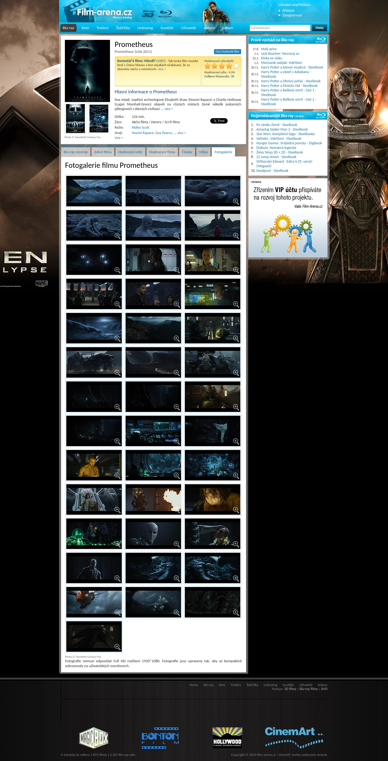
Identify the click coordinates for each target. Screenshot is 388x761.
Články (187, 151)
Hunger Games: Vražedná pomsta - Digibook (289, 143)
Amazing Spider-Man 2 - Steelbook (282, 129)
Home (194, 685)
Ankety (209, 27)
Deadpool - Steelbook (273, 170)
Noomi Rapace (143, 133)
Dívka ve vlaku (271, 58)
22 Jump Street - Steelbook (277, 157)
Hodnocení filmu (162, 151)
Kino (85, 27)
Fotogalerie (223, 151)
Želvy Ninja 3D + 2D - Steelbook (280, 152)
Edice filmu (103, 151)
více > (162, 69)
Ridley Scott (141, 127)
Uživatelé (188, 27)
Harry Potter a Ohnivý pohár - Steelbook (291, 81)
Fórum (228, 27)
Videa (203, 151)
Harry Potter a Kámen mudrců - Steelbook (292, 67)
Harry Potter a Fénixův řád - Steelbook (289, 85)
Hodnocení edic (130, 151)
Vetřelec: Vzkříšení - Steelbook (279, 138)
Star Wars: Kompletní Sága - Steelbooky (286, 134)
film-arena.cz (266, 755)
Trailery (102, 27)
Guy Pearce (163, 133)
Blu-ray (68, 27)
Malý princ (269, 49)
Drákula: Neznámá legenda (276, 147)
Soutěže (167, 27)
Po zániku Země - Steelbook (277, 124)
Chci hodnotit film (227, 51)
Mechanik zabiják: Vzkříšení (281, 62)
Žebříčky (123, 27)
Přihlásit (289, 10)
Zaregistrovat (292, 15)
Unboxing (145, 27)
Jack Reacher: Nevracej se (280, 53)
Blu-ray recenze (76, 151)
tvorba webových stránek (309, 755)
